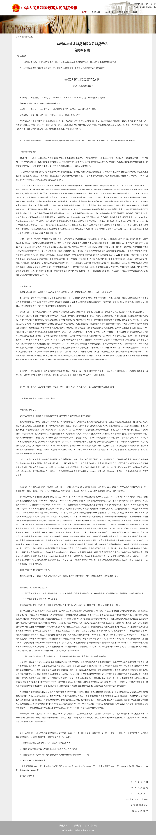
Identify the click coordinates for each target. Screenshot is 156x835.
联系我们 (78, 825)
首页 (18, 37)
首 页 (84, 12)
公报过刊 (109, 12)
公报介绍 (96, 12)
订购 (135, 12)
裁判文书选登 (27, 37)
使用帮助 (92, 825)
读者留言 (123, 12)
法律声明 (63, 825)
